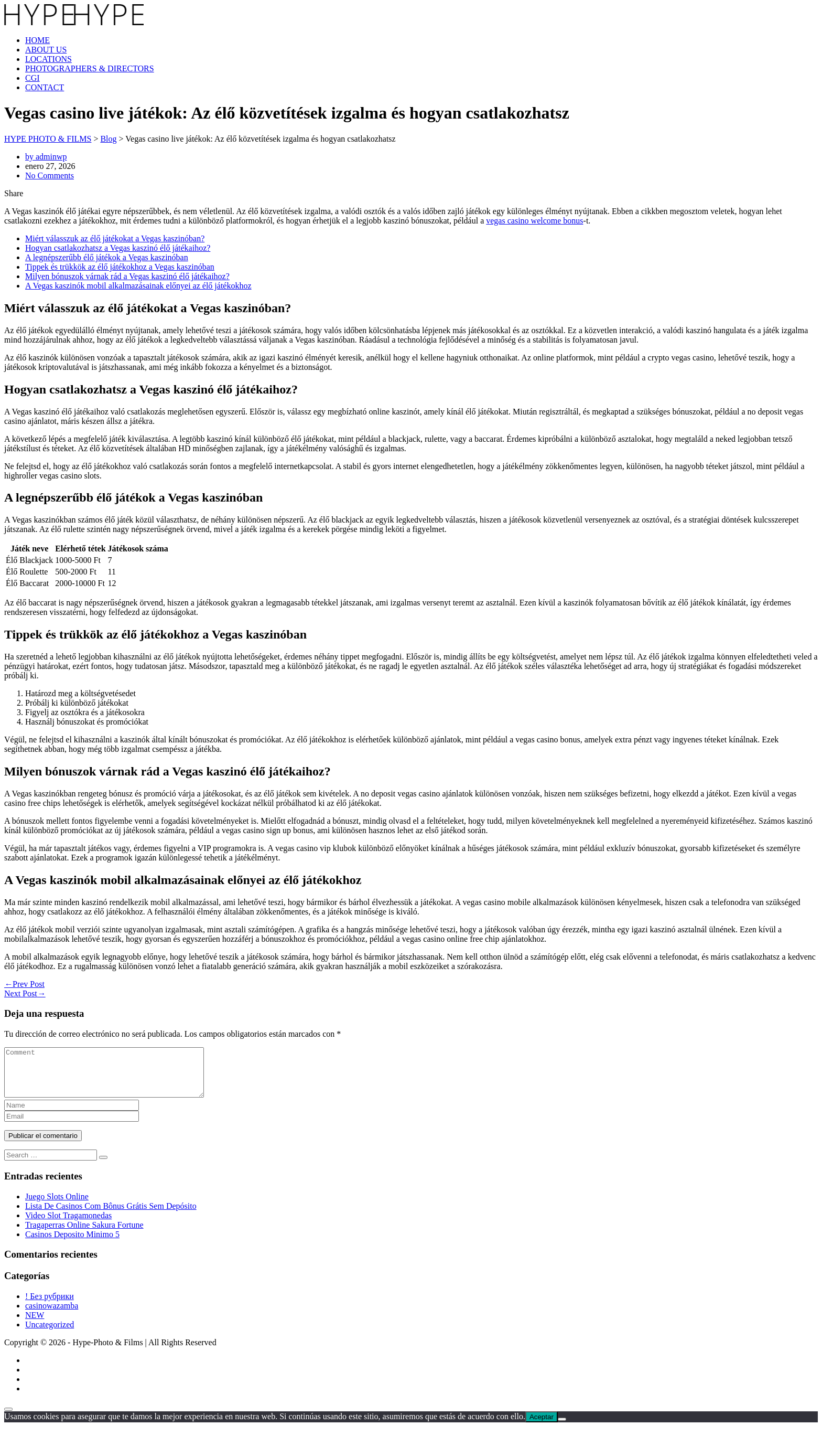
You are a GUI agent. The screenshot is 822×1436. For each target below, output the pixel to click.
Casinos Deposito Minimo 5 (72, 1243)
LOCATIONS (48, 59)
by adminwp (46, 156)
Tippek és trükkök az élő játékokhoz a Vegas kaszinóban (119, 266)
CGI (32, 77)
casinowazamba (51, 1315)
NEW (34, 1324)
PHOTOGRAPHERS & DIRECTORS (89, 68)
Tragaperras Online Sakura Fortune (84, 1234)
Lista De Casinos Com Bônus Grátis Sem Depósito (111, 1215)
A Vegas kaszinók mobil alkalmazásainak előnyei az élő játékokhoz (138, 285)
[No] (562, 1428)
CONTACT (44, 87)
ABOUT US (46, 49)
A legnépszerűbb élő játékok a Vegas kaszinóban (106, 257)
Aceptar (541, 1426)
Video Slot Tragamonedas (68, 1224)
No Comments (49, 175)
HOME (37, 40)
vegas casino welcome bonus (534, 220)
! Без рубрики (49, 1305)
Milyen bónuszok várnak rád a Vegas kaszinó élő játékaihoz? (127, 276)
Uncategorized (49, 1333)
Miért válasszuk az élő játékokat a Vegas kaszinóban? (114, 238)
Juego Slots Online (57, 1205)
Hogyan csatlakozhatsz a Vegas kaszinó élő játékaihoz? (117, 247)
